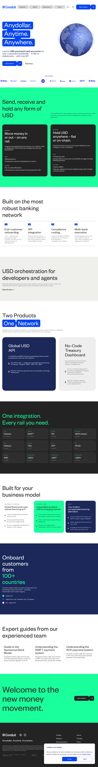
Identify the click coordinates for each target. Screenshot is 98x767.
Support (59, 738)
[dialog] (69, 754)
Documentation (61, 742)
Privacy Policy (86, 754)
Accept (69, 759)
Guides (58, 735)
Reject (85, 759)
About (79, 735)
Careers (79, 738)
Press (79, 742)
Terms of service (34, 755)
